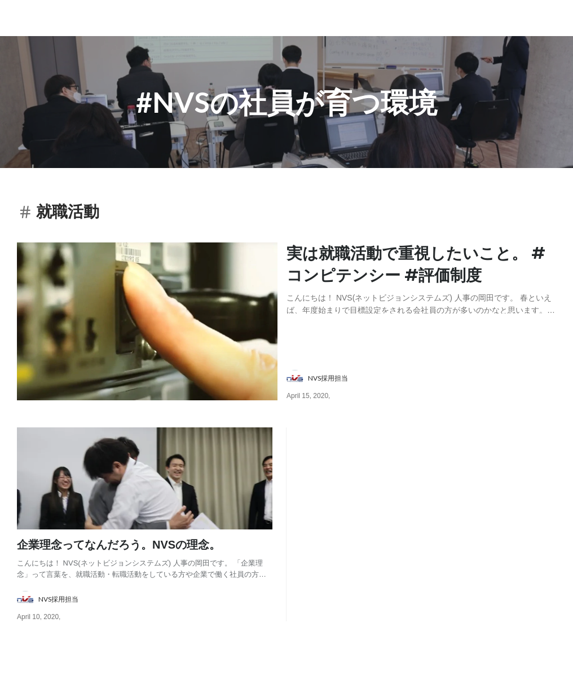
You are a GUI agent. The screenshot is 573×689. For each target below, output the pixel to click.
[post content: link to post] (421, 277)
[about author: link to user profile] (428, 378)
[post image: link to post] (147, 321)
